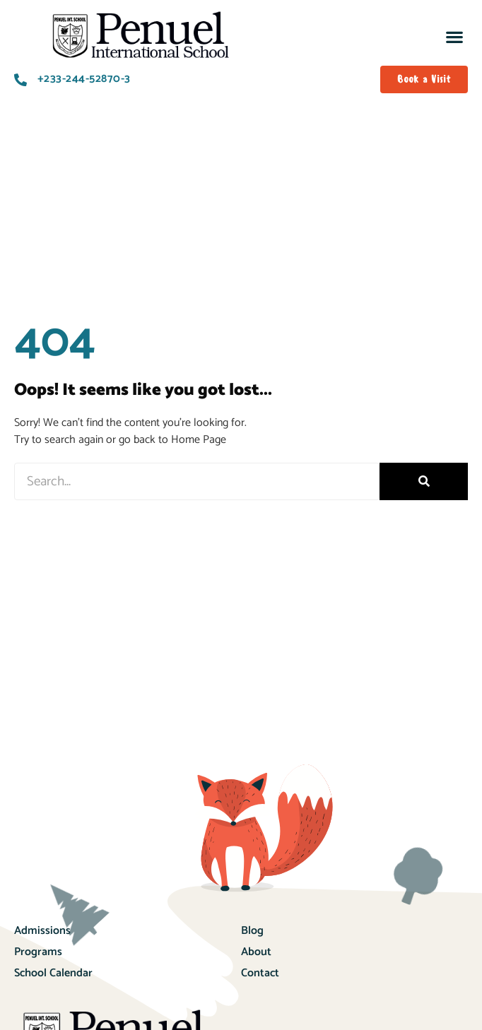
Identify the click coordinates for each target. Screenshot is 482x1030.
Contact (260, 990)
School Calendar (53, 990)
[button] (454, 36)
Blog (252, 947)
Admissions (42, 947)
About (256, 968)
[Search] (424, 498)
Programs (38, 968)
